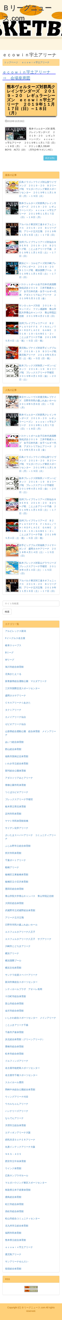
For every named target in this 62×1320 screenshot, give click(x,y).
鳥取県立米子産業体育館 (18, 1189)
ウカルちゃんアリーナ (16, 1103)
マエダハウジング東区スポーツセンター (26, 1182)
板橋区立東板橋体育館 (16, 874)
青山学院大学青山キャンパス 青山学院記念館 (29, 896)
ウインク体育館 (13, 1168)
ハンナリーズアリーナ (16, 1111)
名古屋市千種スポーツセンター (21, 1075)
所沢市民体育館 (13, 853)
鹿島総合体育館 (13, 1197)
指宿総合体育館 (13, 1268)
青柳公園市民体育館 (15, 785)
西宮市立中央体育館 (15, 1161)
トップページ (11, 62)
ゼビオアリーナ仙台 (15, 724)
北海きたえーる (13, 674)
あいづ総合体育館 (14, 742)
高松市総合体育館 (14, 1211)
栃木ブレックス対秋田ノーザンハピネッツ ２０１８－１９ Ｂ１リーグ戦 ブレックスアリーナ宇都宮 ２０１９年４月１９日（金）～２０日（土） (31, 372)
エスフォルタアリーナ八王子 (20, 931)
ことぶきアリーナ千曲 (16, 1025)
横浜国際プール (13, 960)
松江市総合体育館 (14, 1204)
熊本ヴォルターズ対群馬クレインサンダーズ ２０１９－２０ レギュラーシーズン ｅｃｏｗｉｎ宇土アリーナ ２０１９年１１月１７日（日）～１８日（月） (31, 210)
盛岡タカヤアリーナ (15, 695)
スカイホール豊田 (14, 1082)
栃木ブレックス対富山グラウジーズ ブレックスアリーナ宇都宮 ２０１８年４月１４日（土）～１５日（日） (32, 568)
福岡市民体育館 (13, 1233)
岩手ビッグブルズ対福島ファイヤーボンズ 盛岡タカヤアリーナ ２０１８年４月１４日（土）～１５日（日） (31, 550)
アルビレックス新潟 (15, 631)
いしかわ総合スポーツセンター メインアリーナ (30, 1017)
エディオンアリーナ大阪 (18, 1132)
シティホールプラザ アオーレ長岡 (23, 989)
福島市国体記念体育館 (16, 756)
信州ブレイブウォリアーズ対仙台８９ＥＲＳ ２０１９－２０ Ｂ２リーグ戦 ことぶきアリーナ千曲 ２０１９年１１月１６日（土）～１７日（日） (31, 248)
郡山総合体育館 (13, 749)
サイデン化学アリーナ (16, 828)
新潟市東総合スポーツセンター (21, 982)
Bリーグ (9, 652)
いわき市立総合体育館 (16, 763)
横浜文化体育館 (13, 967)
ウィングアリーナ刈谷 (16, 1096)
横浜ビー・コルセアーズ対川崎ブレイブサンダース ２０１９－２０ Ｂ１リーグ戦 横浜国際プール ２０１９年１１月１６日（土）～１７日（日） (31, 270)
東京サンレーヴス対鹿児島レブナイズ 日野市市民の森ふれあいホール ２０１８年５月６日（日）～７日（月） (32, 402)
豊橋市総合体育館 (14, 1046)
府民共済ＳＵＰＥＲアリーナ (20, 1139)
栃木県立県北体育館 (15, 806)
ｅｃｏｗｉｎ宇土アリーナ (35, 62)
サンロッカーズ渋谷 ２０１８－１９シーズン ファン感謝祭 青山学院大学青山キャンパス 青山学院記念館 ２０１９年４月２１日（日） (31, 310)
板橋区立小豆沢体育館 (16, 881)
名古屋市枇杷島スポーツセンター (22, 1068)
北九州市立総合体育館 (16, 1225)
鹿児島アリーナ (13, 1254)
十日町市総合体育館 (15, 996)
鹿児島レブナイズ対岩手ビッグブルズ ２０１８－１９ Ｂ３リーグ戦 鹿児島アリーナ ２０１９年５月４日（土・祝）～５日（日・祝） (32, 353)
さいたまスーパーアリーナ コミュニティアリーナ (30, 837)
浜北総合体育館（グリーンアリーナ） (24, 1039)
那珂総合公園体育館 (15, 770)
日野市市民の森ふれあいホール (21, 924)
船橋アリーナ (12, 867)
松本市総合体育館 (14, 1053)
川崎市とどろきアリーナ (18, 946)
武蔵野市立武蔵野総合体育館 (20, 910)
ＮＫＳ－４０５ (13, 1154)
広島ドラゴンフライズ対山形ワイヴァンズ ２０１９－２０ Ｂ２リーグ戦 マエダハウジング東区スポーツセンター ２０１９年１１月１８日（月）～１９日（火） (31, 188)
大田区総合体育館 (14, 903)
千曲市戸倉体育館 (14, 1032)
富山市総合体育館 (14, 1003)
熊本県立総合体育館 (15, 1240)
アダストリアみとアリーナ (19, 777)
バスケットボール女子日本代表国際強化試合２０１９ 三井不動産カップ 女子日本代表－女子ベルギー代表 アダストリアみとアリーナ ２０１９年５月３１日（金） (31, 291)
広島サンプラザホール (16, 1175)
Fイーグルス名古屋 (15, 638)
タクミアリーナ (13, 709)
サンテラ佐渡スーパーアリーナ (21, 975)
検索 (7, 611)
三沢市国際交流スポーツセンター (22, 688)
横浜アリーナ (12, 953)
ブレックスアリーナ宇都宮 (19, 799)
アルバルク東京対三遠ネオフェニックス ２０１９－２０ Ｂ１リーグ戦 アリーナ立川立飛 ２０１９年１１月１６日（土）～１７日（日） (31, 229)
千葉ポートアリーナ (15, 860)
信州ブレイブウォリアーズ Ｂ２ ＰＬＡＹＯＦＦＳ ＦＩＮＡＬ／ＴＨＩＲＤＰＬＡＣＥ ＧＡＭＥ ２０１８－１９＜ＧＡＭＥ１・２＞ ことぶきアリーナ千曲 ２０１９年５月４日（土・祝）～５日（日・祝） (30, 332)
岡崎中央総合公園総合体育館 (20, 1089)
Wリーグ (9, 659)
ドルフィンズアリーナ (16, 1061)
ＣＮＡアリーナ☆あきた (18, 702)
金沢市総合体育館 (14, 1010)
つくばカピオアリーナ (16, 792)
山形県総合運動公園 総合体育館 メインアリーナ (30, 733)
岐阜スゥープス (13, 645)
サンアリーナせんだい (16, 1261)
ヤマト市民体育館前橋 (16, 821)
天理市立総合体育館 (15, 1125)
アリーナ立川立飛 (14, 917)
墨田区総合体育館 (14, 889)
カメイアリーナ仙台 (15, 717)
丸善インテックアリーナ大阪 (20, 1147)
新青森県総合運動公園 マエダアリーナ (26, 681)
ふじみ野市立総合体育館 (18, 845)
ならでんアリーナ (14, 1118)
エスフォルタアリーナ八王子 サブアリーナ (28, 939)
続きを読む (50, 158)
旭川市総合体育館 (14, 667)
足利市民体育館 (13, 813)
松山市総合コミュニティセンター (22, 1218)
